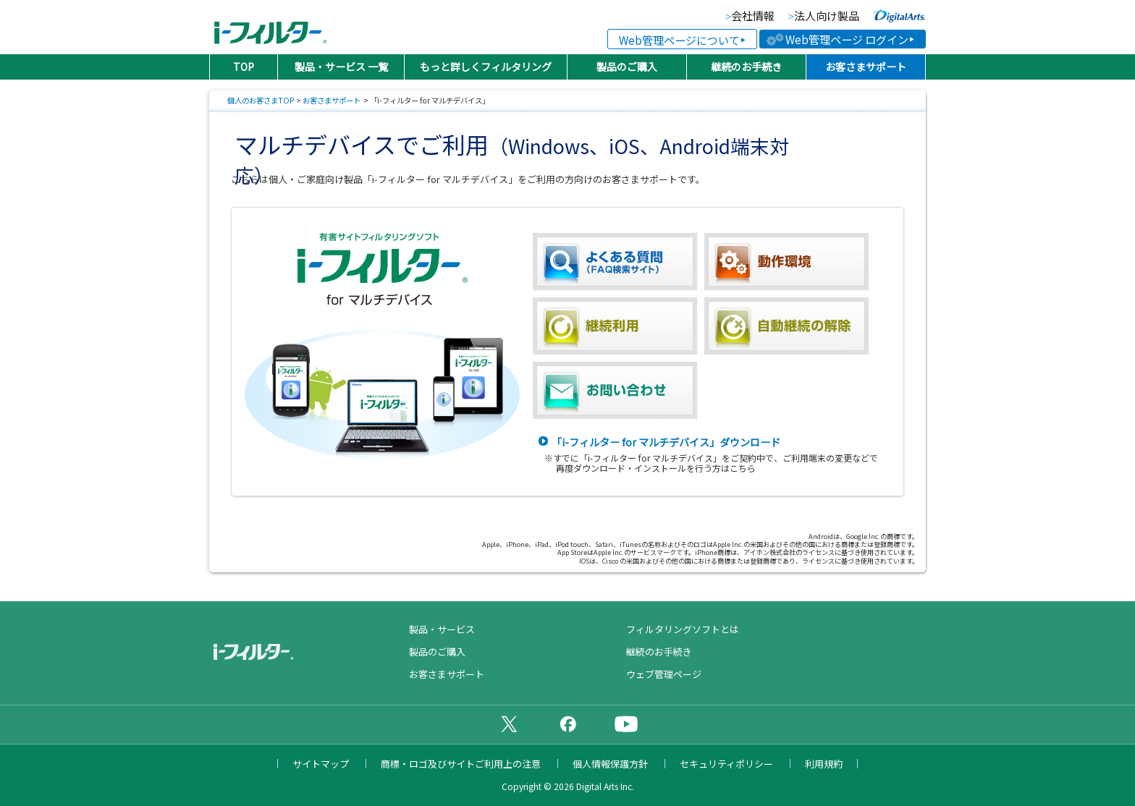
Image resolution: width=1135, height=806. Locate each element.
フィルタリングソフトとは (682, 629)
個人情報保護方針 (610, 763)
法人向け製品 (826, 16)
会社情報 (753, 16)
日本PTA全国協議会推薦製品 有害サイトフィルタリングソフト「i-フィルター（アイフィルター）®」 (270, 27)
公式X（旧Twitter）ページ (509, 723)
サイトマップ (320, 763)
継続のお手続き (746, 66)
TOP (243, 66)
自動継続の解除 (786, 326)
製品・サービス (442, 629)
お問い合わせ (615, 390)
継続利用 (615, 326)
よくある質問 (615, 261)
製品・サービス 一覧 (341, 66)
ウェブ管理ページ (663, 674)
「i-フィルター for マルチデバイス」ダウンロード (666, 441)
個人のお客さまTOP (261, 100)
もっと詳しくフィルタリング (486, 66)
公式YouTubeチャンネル (626, 723)
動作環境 (786, 261)
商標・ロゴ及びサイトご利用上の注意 (461, 763)
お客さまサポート (865, 66)
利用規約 (824, 763)
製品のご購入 (626, 66)
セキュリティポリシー (726, 763)
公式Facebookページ (567, 723)
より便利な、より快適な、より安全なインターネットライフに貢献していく (899, 15)
